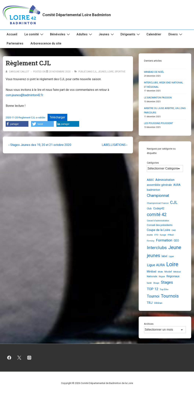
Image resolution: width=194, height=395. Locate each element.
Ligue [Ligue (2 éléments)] (171, 256)
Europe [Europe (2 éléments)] (163, 235)
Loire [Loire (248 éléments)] (172, 264)
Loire (110, 71)
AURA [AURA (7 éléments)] (177, 185)
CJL (95, 71)
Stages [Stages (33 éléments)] (167, 282)
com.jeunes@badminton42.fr (24, 95)
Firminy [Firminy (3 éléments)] (150, 240)
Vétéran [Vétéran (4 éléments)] (158, 303)
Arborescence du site (46, 43)
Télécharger (57, 117)
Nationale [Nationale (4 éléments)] (152, 276)
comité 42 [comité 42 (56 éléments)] (157, 214)
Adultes (85, 34)
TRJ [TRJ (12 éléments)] (150, 303)
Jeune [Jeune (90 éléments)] (174, 247)
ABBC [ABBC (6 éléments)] (150, 179)
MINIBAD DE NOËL (154, 71)
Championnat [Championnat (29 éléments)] (158, 195)
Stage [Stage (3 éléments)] (156, 283)
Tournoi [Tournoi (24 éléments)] (153, 296)
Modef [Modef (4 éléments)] (168, 271)
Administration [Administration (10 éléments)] (164, 180)
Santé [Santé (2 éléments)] (149, 283)
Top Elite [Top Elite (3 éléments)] (164, 289)
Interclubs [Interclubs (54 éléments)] (157, 247)
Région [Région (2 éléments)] (162, 276)
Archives (148, 323)
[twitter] (19, 358)
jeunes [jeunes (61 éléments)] (153, 255)
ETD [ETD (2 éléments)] (156, 235)
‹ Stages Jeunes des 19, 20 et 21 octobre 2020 (40, 145)
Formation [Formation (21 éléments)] (164, 240)
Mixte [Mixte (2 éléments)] (160, 272)
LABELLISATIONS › (114, 145)
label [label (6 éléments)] (164, 256)
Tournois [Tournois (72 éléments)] (170, 296)
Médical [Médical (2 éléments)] (177, 272)
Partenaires (15, 43)
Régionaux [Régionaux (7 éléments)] (173, 276)
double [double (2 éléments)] (150, 235)
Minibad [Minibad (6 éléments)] (151, 271)
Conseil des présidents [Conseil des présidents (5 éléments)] (159, 224)
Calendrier (153, 34)
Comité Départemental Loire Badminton (76, 15)
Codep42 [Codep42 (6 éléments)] (158, 208)
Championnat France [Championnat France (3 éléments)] (158, 203)
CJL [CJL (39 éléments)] (174, 202)
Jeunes (107, 34)
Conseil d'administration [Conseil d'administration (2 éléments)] (158, 220)
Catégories (153, 162)
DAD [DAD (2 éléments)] (174, 230)
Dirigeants (130, 34)
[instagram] (29, 358)
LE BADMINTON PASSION (158, 97)
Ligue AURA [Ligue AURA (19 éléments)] (156, 265)
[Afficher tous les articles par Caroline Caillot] (18, 71)
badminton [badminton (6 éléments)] (153, 189)
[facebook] (9, 358)
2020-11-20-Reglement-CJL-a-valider (25, 117)
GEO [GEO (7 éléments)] (176, 240)
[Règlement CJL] (59, 71)
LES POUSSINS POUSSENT (158, 123)
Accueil (12, 34)
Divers (175, 34)
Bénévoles (60, 34)
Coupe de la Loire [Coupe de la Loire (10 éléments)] (158, 230)
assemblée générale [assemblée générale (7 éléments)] (159, 185)
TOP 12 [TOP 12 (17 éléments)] (152, 289)
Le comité (34, 34)
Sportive (120, 71)
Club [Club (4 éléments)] (149, 208)
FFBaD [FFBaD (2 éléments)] (171, 235)
